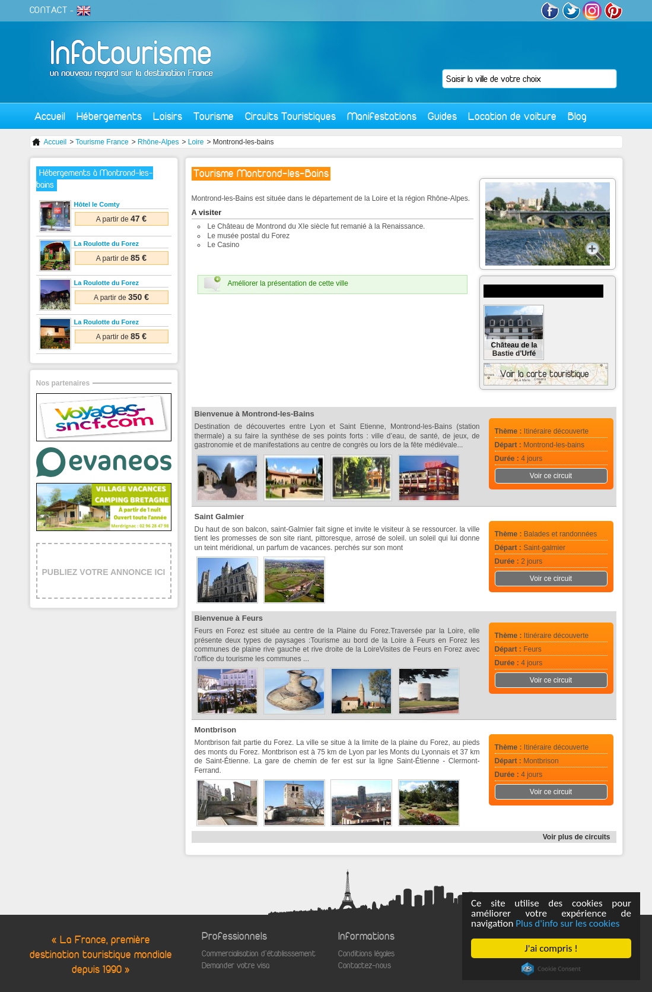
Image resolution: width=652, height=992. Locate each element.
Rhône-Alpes (158, 142)
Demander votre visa (235, 966)
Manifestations (381, 116)
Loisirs (167, 116)
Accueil (49, 116)
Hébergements (109, 116)
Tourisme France (101, 142)
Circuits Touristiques (290, 116)
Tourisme (213, 116)
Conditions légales (366, 954)
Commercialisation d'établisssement (259, 954)
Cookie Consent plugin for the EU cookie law (551, 968)
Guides (442, 116)
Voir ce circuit (551, 476)
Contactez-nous (364, 966)
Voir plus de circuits (576, 837)
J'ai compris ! (550, 948)
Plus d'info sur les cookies (567, 923)
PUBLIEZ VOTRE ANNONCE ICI (104, 572)
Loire (196, 142)
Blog (577, 116)
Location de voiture (512, 116)
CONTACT (49, 10)
